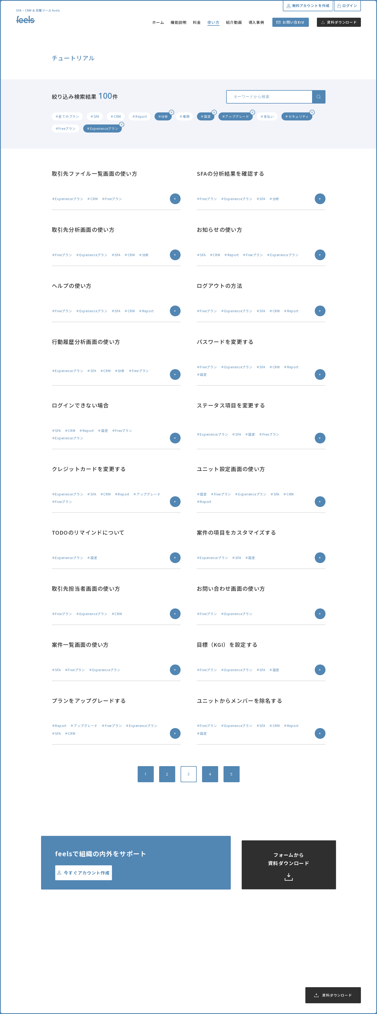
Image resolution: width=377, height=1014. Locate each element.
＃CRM (115, 116)
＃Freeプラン (65, 128)
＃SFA (94, 116)
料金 (197, 22)
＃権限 (184, 116)
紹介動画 (234, 22)
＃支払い (267, 116)
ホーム (158, 22)
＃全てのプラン (67, 116)
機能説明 (179, 22)
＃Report (139, 116)
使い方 (213, 22)
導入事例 (256, 22)
